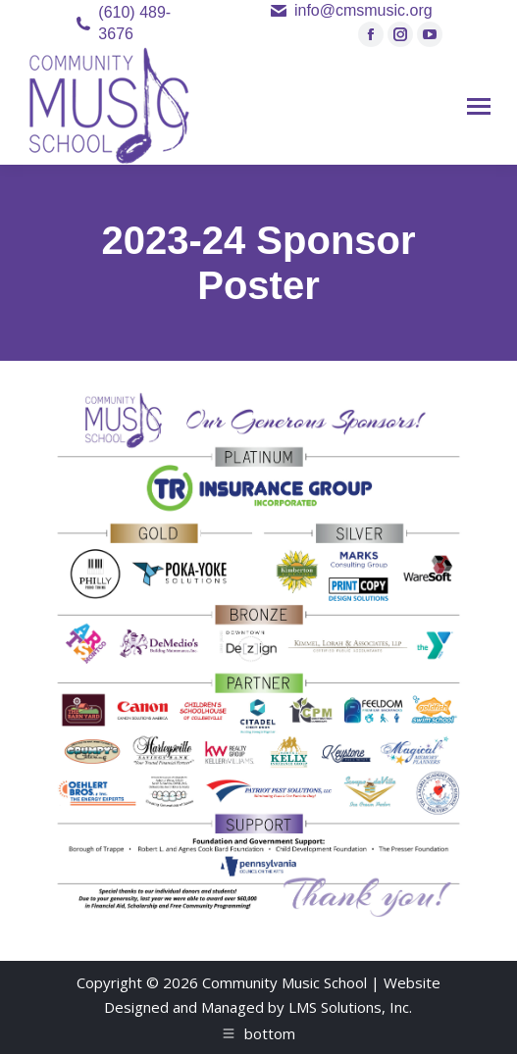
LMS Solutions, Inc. (350, 1007)
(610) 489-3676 (134, 23)
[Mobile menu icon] (478, 106)
